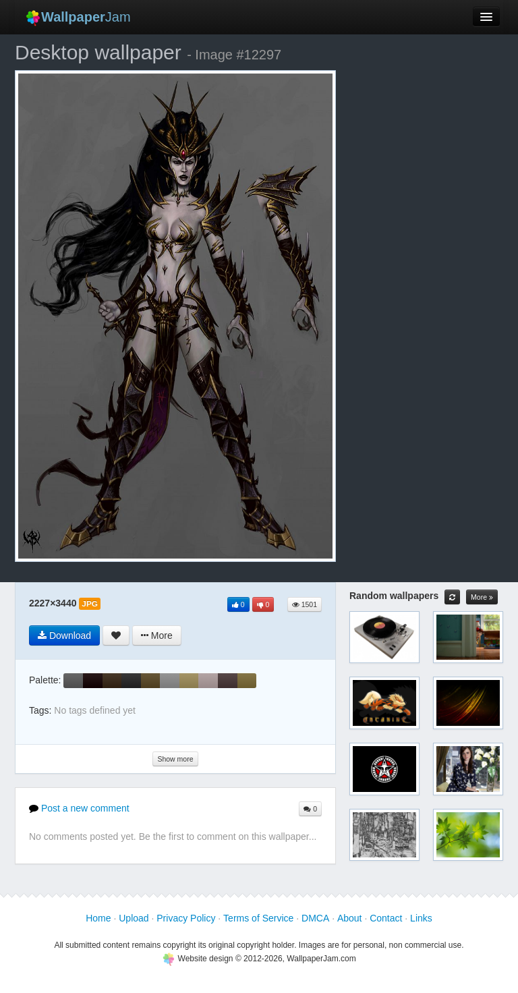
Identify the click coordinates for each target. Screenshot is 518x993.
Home (98, 918)
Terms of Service (258, 918)
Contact (386, 918)
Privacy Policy (185, 918)
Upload (133, 918)
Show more (175, 759)
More (482, 597)
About (349, 918)
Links (421, 918)
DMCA (315, 918)
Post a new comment (79, 808)
